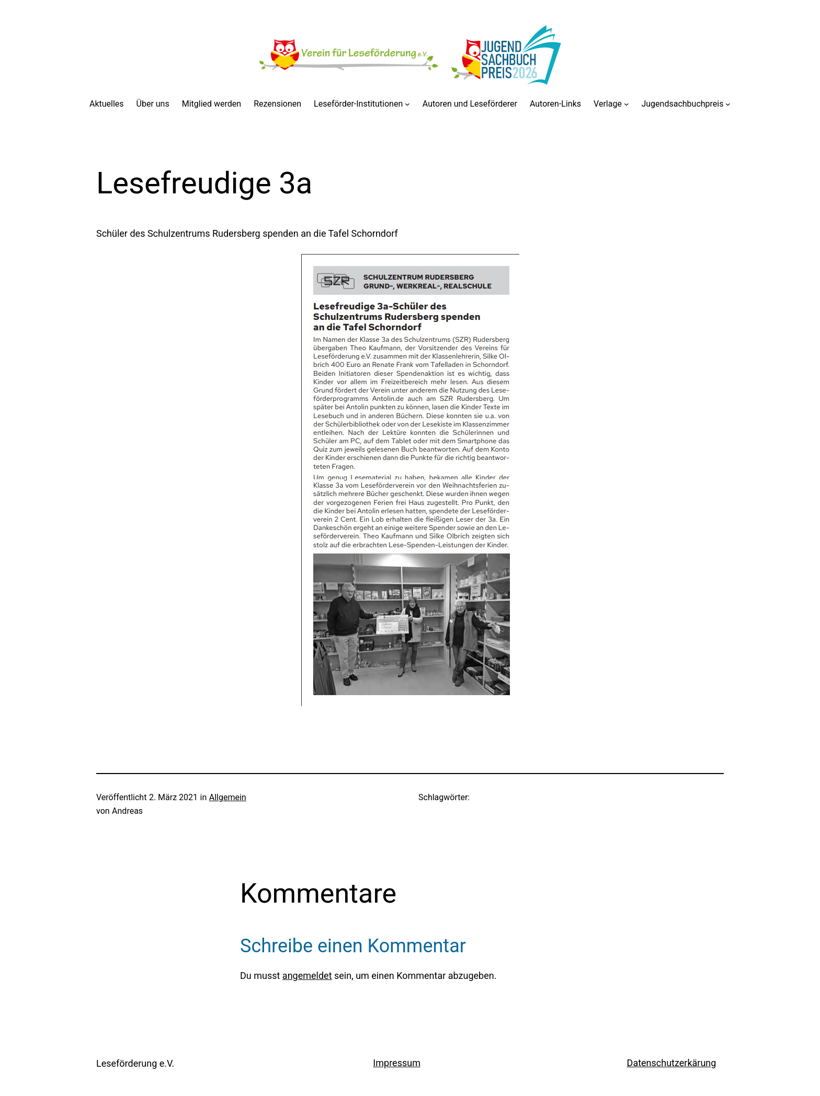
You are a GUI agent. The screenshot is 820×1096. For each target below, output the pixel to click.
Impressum (396, 1062)
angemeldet (307, 975)
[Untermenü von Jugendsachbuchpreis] (728, 104)
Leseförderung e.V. (135, 1063)
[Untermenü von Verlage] (626, 104)
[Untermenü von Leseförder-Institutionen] (407, 104)
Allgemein (227, 797)
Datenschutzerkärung (671, 1062)
